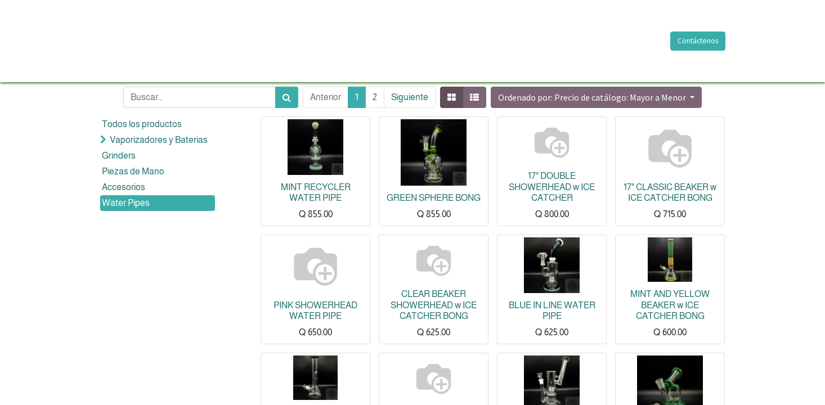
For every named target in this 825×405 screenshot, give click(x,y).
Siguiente (409, 97)
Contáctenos (697, 41)
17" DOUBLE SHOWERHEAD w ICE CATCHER (552, 186)
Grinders (119, 155)
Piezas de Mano (133, 171)
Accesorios (123, 187)
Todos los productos (142, 124)
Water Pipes (126, 203)
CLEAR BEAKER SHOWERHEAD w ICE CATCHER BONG (434, 304)
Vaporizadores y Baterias (159, 140)
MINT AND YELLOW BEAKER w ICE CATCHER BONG (670, 304)
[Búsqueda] (286, 97)
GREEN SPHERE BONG (434, 197)
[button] (596, 97)
